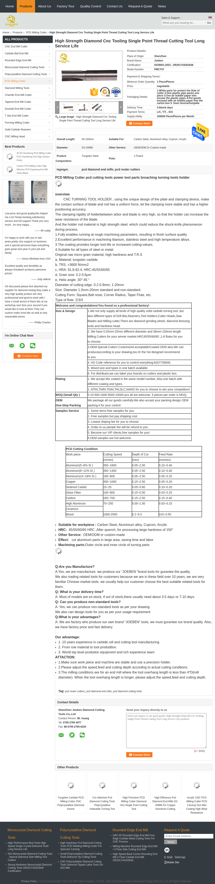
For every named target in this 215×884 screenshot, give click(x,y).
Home (9, 6)
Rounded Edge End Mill (18, 60)
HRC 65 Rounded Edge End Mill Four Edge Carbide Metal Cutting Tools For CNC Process (134, 838)
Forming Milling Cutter (17, 122)
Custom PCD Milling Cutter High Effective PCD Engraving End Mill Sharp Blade (32, 169)
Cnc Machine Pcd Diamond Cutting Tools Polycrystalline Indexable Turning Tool (102, 803)
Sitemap (179, 857)
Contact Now (141, 123)
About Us (44, 6)
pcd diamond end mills (99, 691)
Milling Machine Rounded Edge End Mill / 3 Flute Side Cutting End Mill (135, 848)
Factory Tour (65, 6)
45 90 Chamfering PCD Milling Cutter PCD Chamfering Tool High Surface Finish (34, 156)
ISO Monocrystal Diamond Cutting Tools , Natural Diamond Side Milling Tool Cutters (30, 857)
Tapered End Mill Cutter (18, 101)
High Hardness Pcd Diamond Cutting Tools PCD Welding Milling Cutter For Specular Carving (81, 846)
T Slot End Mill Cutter (17, 115)
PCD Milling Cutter (36, 32)
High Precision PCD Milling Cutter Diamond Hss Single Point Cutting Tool (133, 803)
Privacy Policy (29, 881)
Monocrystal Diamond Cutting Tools (25, 67)
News (162, 6)
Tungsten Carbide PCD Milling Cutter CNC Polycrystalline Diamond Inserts (70, 803)
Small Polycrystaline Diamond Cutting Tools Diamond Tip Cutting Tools (81, 855)
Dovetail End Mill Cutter (18, 108)
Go (209, 22)
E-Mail (168, 857)
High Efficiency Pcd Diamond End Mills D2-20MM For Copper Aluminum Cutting (165, 803)
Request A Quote (140, 6)
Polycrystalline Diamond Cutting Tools (26, 74)
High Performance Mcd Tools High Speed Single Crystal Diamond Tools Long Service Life (28, 846)
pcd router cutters (75, 691)
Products (26, 6)
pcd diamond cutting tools (127, 691)
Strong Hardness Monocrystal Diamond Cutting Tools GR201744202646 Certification (30, 867)
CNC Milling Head (15, 136)
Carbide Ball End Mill (16, 53)
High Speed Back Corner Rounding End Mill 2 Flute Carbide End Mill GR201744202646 (135, 857)
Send (170, 842)
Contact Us (114, 6)
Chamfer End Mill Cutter (18, 95)
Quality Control (90, 6)
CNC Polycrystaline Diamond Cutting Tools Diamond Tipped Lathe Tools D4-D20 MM (82, 864)
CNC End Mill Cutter (16, 46)
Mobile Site (171, 862)
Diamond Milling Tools (17, 88)
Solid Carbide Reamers (18, 129)
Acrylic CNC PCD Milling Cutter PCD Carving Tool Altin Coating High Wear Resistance (196, 805)
